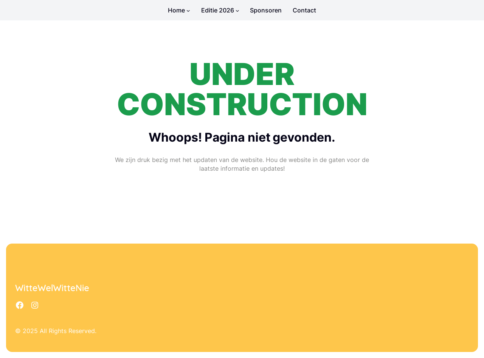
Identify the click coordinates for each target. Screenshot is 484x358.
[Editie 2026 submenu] (237, 10)
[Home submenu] (188, 10)
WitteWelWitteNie (52, 287)
